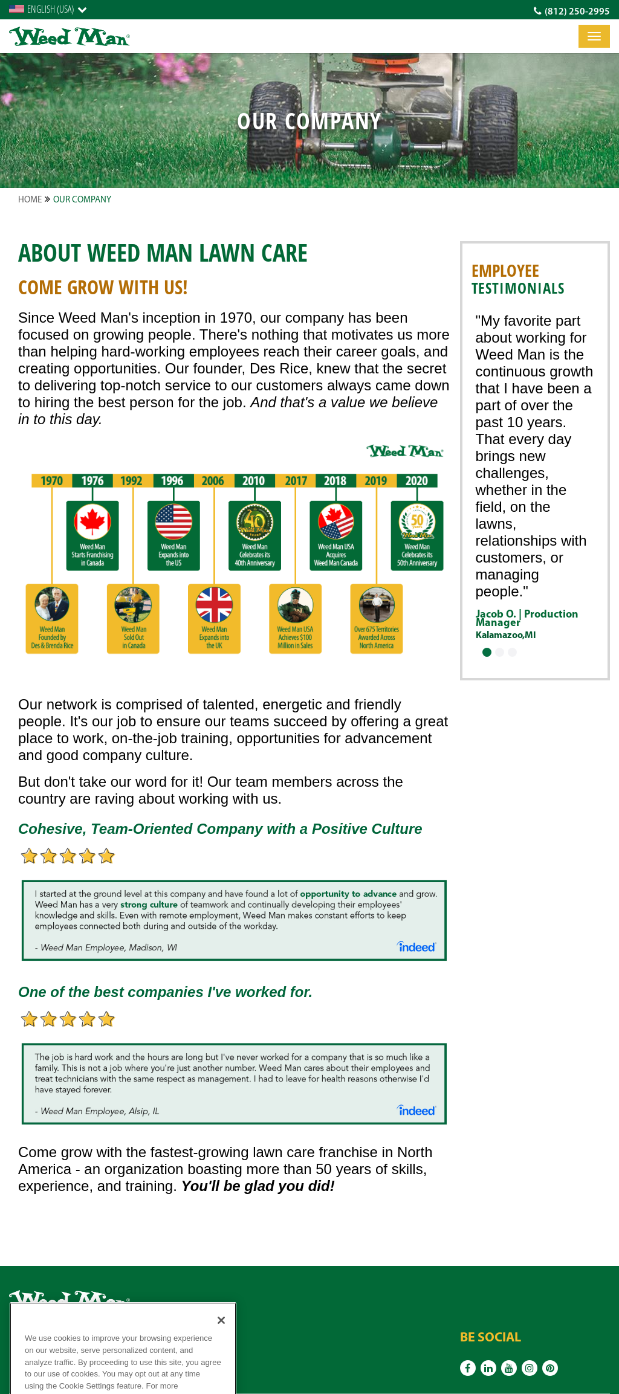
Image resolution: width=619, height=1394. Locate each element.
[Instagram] (529, 1368)
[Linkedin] (488, 1368)
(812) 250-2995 (572, 11)
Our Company (82, 200)
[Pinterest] (550, 1368)
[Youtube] (509, 1368)
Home (30, 200)
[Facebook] (468, 1368)
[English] (48, 9)
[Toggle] (594, 36)
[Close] (221, 1333)
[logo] (69, 37)
